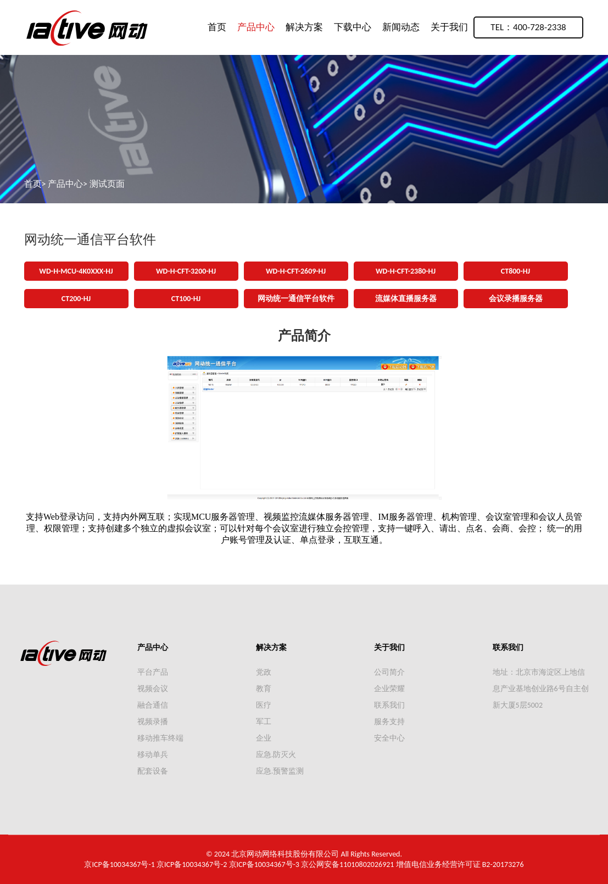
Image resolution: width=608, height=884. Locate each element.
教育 (263, 688)
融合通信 (152, 705)
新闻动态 (401, 27)
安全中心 (389, 738)
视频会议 (152, 688)
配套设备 (152, 771)
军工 (263, 721)
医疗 (263, 705)
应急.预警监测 (280, 771)
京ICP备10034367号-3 (264, 864)
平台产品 (152, 672)
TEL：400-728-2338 (528, 27)
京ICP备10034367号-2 (192, 864)
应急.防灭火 (276, 754)
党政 (263, 672)
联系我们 (389, 705)
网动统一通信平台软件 (296, 298)
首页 (217, 27)
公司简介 (389, 672)
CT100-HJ (185, 298)
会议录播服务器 (516, 298)
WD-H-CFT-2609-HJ (296, 271)
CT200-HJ (76, 298)
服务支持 (389, 721)
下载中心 (352, 27)
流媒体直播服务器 (406, 298)
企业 (263, 738)
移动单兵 (152, 754)
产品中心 (256, 27)
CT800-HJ (515, 271)
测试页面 (107, 184)
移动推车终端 (160, 738)
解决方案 (304, 27)
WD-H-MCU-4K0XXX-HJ (76, 271)
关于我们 (449, 27)
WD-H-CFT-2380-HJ (406, 271)
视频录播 (152, 721)
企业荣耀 (389, 688)
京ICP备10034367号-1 (119, 864)
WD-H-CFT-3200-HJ (186, 271)
